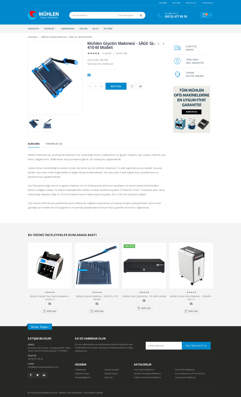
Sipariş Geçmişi (111, 369)
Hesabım (163, 3)
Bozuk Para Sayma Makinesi (147, 373)
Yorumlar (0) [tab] (54, 143)
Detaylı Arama (111, 373)
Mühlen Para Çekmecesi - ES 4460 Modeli (144, 296)
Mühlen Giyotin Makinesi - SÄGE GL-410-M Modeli (66, 36)
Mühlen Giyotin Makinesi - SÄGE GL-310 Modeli (97, 298)
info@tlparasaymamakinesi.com (43, 367)
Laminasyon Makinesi (185, 377)
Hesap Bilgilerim (83, 377)
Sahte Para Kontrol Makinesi (147, 377)
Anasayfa (32, 36)
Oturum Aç (207, 3)
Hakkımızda (80, 369)
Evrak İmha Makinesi (185, 369)
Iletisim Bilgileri (40, 327)
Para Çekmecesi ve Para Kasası (190, 373)
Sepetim (176, 3)
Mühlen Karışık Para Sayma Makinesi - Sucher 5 (50, 298)
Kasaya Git (191, 3)
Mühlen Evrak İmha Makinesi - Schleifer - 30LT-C (191, 298)
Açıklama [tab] (34, 143)
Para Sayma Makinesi (144, 369)
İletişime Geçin (82, 373)
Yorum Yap (121, 53)
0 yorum (107, 53)
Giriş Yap (108, 377)
